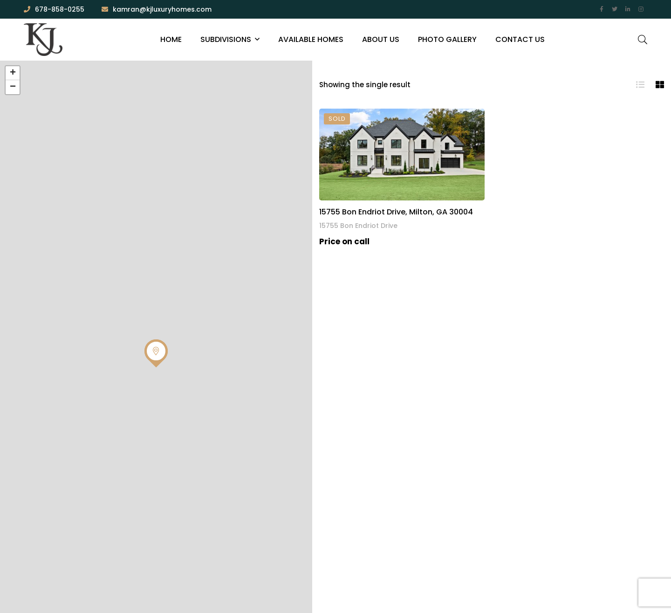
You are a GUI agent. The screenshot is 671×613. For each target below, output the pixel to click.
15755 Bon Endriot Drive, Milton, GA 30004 (396, 212)
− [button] (13, 87)
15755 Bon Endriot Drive (358, 225)
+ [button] (13, 73)
